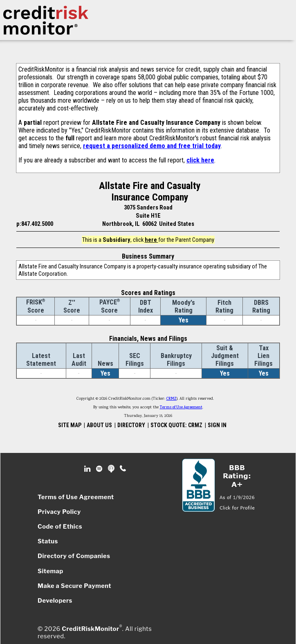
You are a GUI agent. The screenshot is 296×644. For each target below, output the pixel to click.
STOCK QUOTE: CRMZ (176, 425)
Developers (55, 600)
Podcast (112, 469)
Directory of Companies (74, 556)
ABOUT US (99, 425)
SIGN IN (217, 425)
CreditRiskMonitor (90, 629)
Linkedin (88, 469)
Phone (123, 469)
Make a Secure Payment (74, 586)
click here (200, 160)
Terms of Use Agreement (181, 407)
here (151, 239)
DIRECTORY (131, 425)
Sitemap (50, 571)
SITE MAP (69, 425)
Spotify (100, 469)
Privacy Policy (59, 512)
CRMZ (171, 399)
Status (48, 541)
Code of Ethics (60, 526)
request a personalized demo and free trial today (152, 146)
